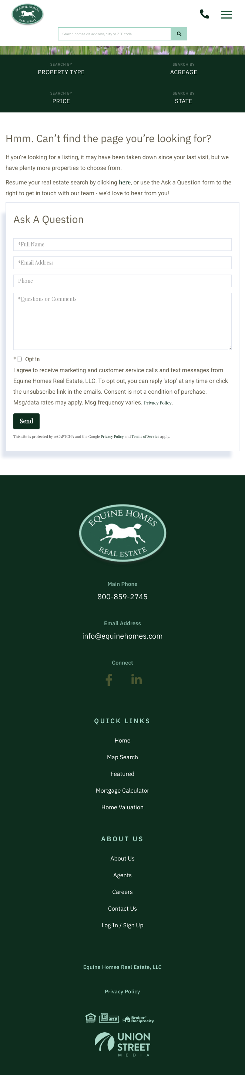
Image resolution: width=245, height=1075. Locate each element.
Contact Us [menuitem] (122, 908)
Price (61, 101)
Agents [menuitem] (122, 875)
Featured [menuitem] (122, 774)
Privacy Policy (157, 403)
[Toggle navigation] (228, 12)
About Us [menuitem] (122, 858)
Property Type (61, 72)
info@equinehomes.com (122, 630)
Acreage (183, 72)
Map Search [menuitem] (122, 757)
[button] (179, 33)
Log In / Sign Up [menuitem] (123, 925)
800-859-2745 (122, 591)
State (183, 101)
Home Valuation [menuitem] (122, 807)
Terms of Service (146, 436)
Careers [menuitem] (122, 892)
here (125, 182)
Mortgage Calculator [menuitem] (122, 790)
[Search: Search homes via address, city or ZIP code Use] (114, 33)
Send (26, 421)
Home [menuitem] (122, 740)
